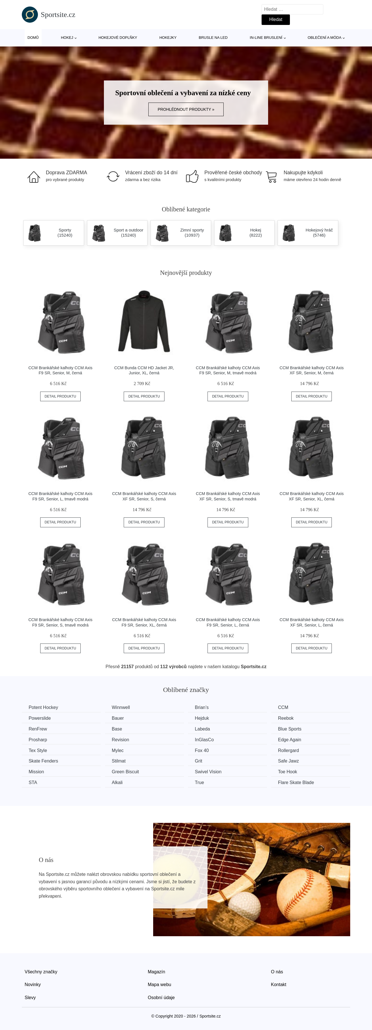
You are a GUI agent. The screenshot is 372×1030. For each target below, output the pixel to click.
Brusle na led (213, 37)
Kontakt (278, 984)
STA (33, 782)
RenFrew (38, 729)
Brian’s (204, 707)
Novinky (33, 984)
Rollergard (292, 750)
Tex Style (38, 750)
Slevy (30, 997)
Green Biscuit (126, 771)
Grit (201, 760)
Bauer (119, 718)
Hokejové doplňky (118, 37)
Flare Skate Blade (300, 782)
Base (118, 729)
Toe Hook (291, 771)
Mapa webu (159, 984)
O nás (277, 971)
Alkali (118, 782)
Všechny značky (41, 971)
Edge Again (293, 739)
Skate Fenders (43, 760)
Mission (36, 771)
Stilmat (120, 760)
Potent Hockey (43, 707)
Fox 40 (204, 750)
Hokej (67, 37)
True (201, 782)
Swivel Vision (210, 771)
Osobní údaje (161, 997)
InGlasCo (206, 739)
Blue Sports (293, 729)
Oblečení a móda (324, 37)
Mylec (119, 750)
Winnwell (122, 707)
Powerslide (40, 718)
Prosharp (38, 739)
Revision (122, 739)
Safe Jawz (292, 760)
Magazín (156, 971)
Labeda (204, 729)
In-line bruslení (266, 37)
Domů (33, 37)
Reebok (289, 718)
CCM (287, 707)
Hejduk (204, 718)
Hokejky (168, 37)
